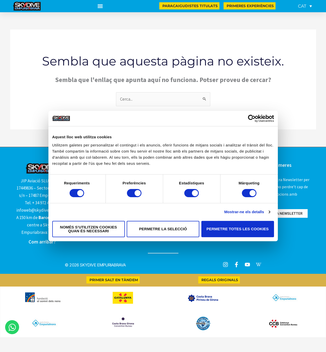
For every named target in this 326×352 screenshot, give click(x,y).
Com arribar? (42, 242)
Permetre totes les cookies (237, 229)
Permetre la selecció (163, 229)
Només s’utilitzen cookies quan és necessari (88, 229)
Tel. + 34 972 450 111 (42, 203)
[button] (100, 6)
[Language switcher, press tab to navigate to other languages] (305, 6)
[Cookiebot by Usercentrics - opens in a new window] (251, 118)
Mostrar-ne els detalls (244, 212)
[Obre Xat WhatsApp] (12, 327)
